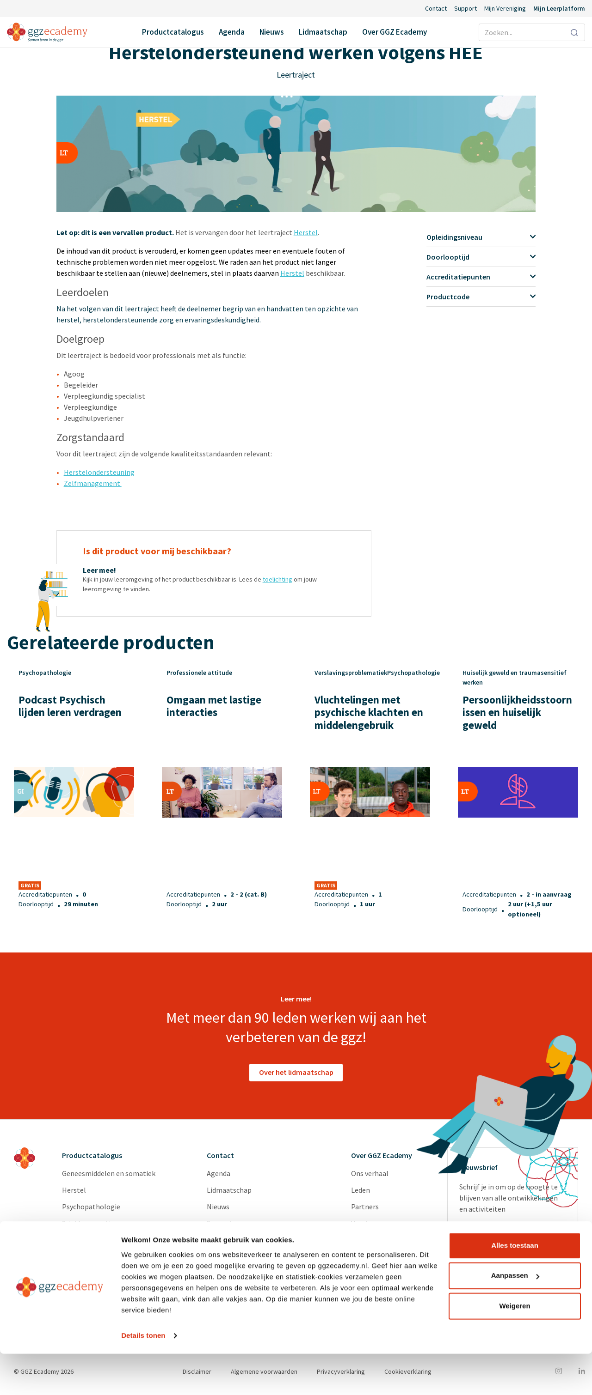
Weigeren (514, 1347)
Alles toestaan (514, 1287)
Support (465, 8)
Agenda (232, 32)
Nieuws (271, 32)
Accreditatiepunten (481, 276)
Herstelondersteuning (99, 472)
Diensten (365, 1239)
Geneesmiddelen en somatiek (108, 1173)
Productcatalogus (173, 32)
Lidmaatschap (323, 32)
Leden (360, 1190)
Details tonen (143, 1377)
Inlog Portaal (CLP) (238, 1239)
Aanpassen (515, 1317)
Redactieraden (374, 1256)
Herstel (306, 232)
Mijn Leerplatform (559, 8)
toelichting (277, 579)
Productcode (481, 296)
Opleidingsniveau (481, 237)
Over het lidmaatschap (296, 1072)
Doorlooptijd (481, 256)
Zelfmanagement (93, 483)
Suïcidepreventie (88, 1223)
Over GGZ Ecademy (394, 32)
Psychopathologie (91, 1206)
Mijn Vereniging (505, 8)
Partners (365, 1206)
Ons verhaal (369, 1173)
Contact (436, 8)
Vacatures (366, 1223)
